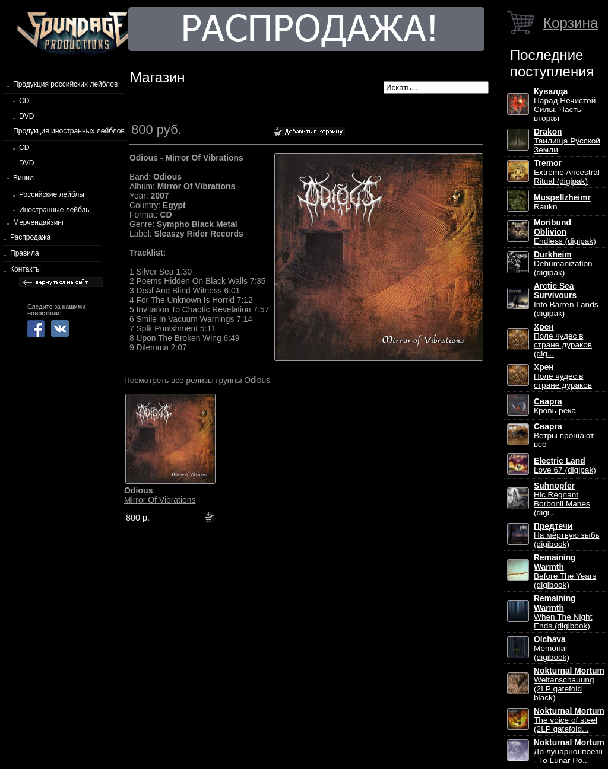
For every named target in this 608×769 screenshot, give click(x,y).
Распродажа (30, 237)
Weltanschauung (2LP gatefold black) (569, 684)
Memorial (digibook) (551, 648)
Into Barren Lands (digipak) (566, 300)
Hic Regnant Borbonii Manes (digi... (562, 499)
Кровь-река (555, 406)
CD (24, 101)
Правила (24, 253)
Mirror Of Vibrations (160, 495)
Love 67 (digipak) (565, 465)
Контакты (25, 269)
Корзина (570, 23)
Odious (257, 380)
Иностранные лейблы (55, 210)
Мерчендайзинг (38, 222)
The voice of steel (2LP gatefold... (569, 720)
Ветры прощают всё (564, 435)
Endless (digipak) (565, 231)
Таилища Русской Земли (567, 140)
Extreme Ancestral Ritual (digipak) (567, 172)
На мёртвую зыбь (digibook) (567, 535)
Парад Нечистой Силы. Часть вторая (565, 105)
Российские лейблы (51, 194)
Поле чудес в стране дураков (563, 376)
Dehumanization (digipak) (563, 263)
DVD (26, 116)
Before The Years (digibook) (565, 571)
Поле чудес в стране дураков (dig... (563, 340)
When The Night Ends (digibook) (563, 612)
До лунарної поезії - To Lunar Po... (569, 751)
